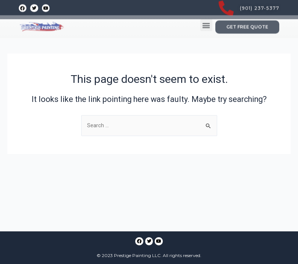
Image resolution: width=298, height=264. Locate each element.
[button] (206, 17)
